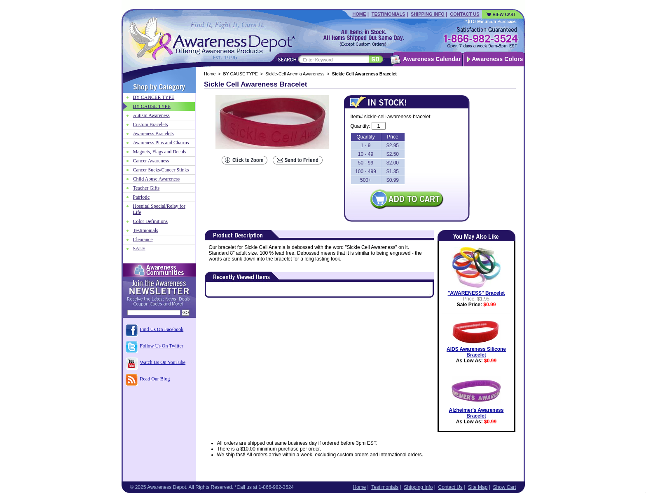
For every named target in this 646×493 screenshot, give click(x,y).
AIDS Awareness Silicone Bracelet (476, 352)
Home (359, 14)
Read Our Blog (155, 379)
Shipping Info (428, 14)
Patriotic (141, 197)
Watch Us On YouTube (163, 362)
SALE (139, 248)
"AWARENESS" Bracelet (476, 293)
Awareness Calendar (432, 59)
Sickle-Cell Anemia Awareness (295, 73)
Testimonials (388, 14)
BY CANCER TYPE (154, 97)
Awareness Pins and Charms (161, 143)
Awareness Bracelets (153, 133)
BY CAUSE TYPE (240, 73)
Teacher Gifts (146, 188)
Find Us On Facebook (162, 329)
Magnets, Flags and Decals (159, 152)
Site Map (477, 487)
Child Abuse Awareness (156, 179)
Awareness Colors (497, 59)
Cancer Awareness (151, 161)
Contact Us (464, 14)
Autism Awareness (151, 115)
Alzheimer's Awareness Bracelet (476, 413)
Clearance (143, 239)
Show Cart (504, 487)
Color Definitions (150, 221)
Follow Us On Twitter (161, 346)
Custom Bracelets (150, 124)
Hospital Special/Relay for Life (159, 209)
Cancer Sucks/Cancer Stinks (161, 170)
